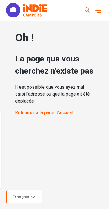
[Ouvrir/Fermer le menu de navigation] (97, 10)
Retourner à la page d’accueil (44, 112)
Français (24, 197)
